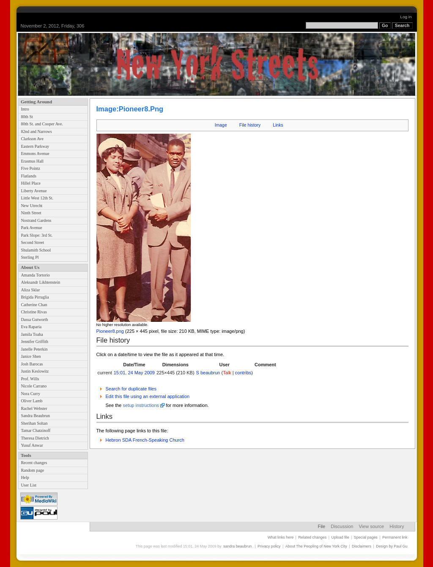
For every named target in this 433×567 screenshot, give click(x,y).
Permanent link (394, 537)
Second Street (32, 242)
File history (249, 125)
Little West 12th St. (37, 198)
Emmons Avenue (35, 153)
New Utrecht (31, 205)
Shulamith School (36, 250)
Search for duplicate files (131, 388)
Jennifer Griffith (34, 341)
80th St (27, 116)
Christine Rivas (34, 312)
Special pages (366, 537)
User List (28, 485)
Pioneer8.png (110, 331)
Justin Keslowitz (35, 371)
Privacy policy (269, 546)
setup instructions (141, 405)
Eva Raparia (31, 326)
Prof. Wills (30, 378)
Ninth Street (31, 212)
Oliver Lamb (31, 400)
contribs (243, 372)
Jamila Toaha (32, 334)
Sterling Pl (29, 257)
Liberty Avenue (34, 190)
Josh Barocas (32, 364)
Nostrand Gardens (36, 220)
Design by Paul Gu (391, 546)
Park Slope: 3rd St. (36, 235)
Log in (406, 16)
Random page (32, 470)
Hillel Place (31, 183)
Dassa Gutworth (34, 319)
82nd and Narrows (36, 131)
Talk (227, 372)
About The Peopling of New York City (316, 546)
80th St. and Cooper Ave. (42, 124)
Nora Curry (30, 393)
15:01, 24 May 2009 (134, 372)
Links (278, 125)
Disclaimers (361, 546)
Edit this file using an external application (148, 396)
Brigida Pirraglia (35, 297)
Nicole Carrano (34, 386)
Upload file (340, 537)
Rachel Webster (34, 408)
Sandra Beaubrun (35, 415)
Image (221, 125)
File (321, 526)
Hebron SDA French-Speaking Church (145, 440)
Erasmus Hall (32, 161)
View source (371, 526)
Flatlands (28, 176)
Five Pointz (30, 168)
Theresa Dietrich (35, 438)
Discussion (342, 526)
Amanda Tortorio (35, 275)
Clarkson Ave (32, 138)
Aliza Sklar (30, 290)
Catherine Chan (34, 304)
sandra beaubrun (237, 546)
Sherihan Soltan (34, 423)
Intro (25, 109)
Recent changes (34, 462)
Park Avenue (31, 227)
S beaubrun (208, 372)
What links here (280, 537)
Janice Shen (31, 356)
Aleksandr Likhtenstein (40, 282)
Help (25, 477)
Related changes (312, 537)
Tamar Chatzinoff (35, 430)
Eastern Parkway (35, 146)
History (396, 526)
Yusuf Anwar (32, 445)
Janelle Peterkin (34, 349)
